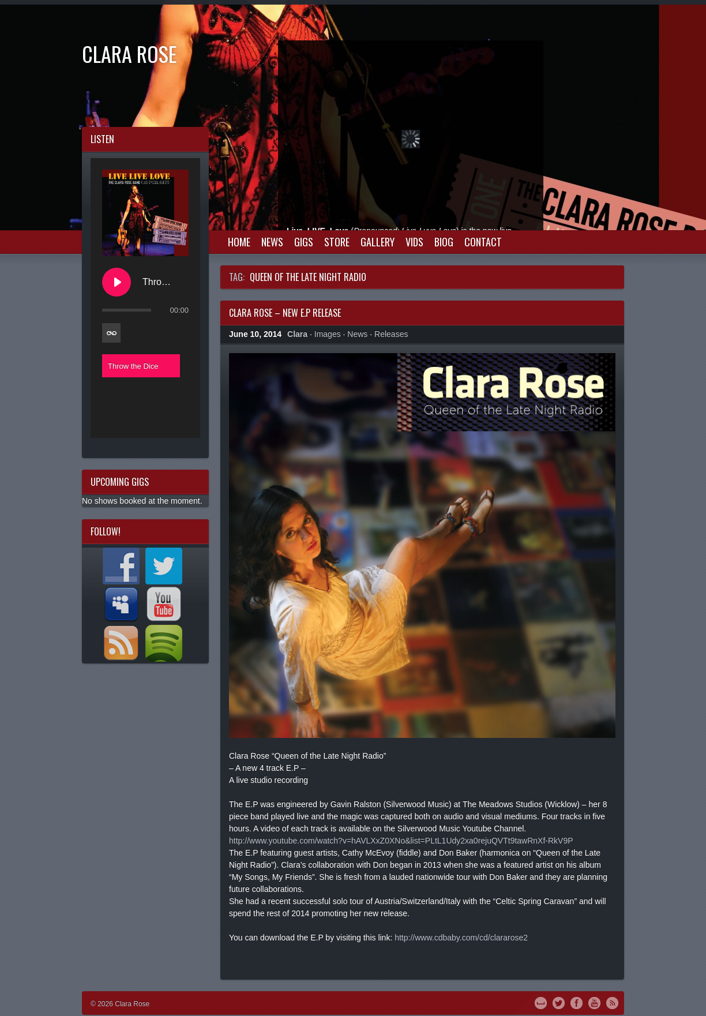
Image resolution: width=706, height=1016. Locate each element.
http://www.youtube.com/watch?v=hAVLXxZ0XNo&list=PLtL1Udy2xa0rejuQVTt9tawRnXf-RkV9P (401, 840)
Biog (443, 241)
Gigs (303, 241)
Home (239, 241)
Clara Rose (129, 53)
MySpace (541, 1002)
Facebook (576, 1002)
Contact (483, 241)
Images (327, 334)
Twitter (559, 1002)
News (272, 241)
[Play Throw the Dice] (116, 282)
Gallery (377, 241)
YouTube (594, 1002)
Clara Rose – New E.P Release (285, 313)
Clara (297, 334)
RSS (612, 1002)
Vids (414, 241)
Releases (391, 334)
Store (337, 241)
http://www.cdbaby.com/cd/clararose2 (461, 937)
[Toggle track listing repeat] (111, 333)
